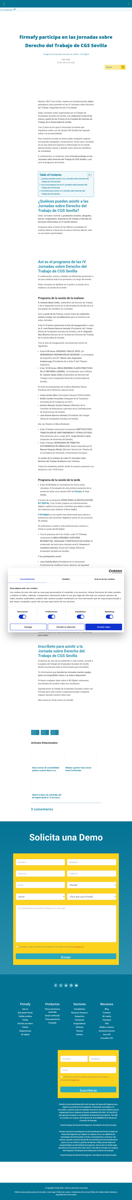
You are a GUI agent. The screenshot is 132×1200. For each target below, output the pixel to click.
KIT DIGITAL (44, 503)
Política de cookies (63, 1192)
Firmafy (78, 491)
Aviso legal (51, 1192)
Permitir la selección (66, 627)
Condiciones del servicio (80, 1192)
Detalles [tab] (66, 579)
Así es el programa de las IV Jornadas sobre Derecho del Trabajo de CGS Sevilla (64, 186)
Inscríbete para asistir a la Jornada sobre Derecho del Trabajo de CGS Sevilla (63, 192)
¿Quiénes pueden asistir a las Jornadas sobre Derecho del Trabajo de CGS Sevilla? (65, 180)
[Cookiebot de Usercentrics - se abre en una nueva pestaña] (111, 571)
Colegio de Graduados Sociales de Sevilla (61, 54)
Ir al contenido (8, 10)
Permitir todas (103, 627)
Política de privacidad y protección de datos (30, 1192)
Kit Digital (85, 54)
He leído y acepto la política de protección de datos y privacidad (51, 947)
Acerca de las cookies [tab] (104, 579)
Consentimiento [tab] (27, 579)
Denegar (28, 627)
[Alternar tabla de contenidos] (88, 175)
